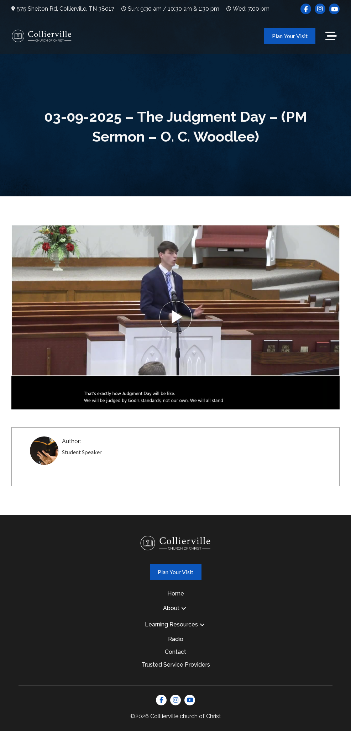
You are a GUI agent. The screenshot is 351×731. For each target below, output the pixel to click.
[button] (331, 35)
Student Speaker (82, 452)
